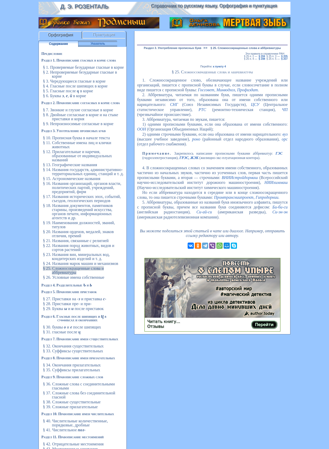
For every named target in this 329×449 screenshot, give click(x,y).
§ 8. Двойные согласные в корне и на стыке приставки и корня (80, 117)
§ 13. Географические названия (70, 165)
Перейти (264, 324)
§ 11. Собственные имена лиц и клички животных (77, 145)
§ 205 (284, 56)
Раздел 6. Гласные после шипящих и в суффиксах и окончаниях (73, 318)
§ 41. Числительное (64, 430)
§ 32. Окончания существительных (73, 346)
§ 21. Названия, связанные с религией (76, 240)
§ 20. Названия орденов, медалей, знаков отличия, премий (78, 234)
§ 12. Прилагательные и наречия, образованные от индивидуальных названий (77, 155)
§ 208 (262, 58)
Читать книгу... (163, 321)
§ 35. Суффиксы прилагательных (71, 370)
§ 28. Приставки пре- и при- (67, 304)
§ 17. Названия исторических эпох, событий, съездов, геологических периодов (82, 198)
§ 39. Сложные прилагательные (70, 407)
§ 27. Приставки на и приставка (74, 299)
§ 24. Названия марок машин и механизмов (80, 263)
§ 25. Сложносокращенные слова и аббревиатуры (73, 270)
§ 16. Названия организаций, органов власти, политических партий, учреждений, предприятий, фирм (82, 187)
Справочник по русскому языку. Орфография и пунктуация (214, 5)
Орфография (60, 35)
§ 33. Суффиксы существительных (73, 351)
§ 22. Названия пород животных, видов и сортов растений (78, 247)
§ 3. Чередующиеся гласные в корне (74, 81)
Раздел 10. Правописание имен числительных (77, 414)
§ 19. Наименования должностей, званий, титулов (79, 225)
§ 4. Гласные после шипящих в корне (75, 86)
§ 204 (262, 56)
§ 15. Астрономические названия (71, 178)
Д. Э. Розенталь (84, 6)
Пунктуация (104, 35)
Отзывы (155, 326)
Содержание (58, 44)
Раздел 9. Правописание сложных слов (72, 377)
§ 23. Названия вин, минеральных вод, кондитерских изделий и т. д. (76, 256)
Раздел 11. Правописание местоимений (72, 437)
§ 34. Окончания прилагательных (72, 365)
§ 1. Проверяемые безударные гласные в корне (83, 67)
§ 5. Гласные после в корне (68, 91)
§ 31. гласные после (61, 332)
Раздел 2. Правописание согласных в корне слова (80, 103)
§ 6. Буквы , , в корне (64, 96)
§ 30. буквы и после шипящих (72, 327)
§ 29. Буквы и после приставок (73, 308)
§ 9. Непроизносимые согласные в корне (78, 124)
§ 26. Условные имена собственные (73, 277)
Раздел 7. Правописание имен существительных (79, 339)
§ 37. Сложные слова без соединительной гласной (79, 395)
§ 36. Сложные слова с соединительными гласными (79, 386)
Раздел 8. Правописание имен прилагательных (78, 358)
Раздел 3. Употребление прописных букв (73, 131)
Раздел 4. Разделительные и (66, 285)
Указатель (98, 43)
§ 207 (284, 58)
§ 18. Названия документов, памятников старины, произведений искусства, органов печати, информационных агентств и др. (78, 211)
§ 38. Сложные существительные (71, 402)
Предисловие (51, 54)
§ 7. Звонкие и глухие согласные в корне (78, 110)
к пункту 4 (219, 66)
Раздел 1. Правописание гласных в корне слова (78, 60)
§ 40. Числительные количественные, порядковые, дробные (75, 423)
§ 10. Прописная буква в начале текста (76, 138)
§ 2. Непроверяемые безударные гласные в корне (80, 74)
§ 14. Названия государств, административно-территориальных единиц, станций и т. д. (83, 171)
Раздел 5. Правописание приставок (69, 292)
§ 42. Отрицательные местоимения (73, 444)
